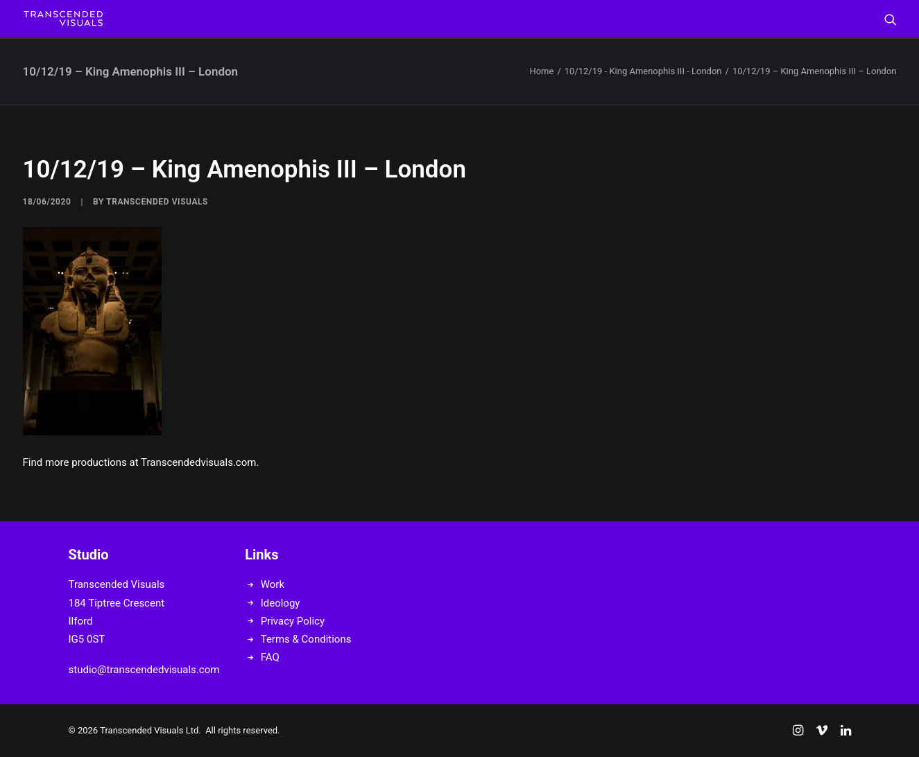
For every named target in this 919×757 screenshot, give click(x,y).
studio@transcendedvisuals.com (144, 669)
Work (272, 584)
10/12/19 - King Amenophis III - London (643, 71)
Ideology (280, 603)
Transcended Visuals (157, 202)
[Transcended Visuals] (63, 19)
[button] (890, 19)
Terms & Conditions (306, 639)
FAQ (270, 657)
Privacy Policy (293, 621)
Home (541, 71)
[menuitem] (890, 19)
